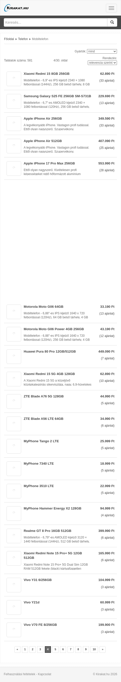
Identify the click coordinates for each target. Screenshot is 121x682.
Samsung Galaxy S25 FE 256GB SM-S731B (57, 96)
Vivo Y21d (32, 602)
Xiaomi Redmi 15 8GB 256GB (47, 74)
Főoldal (9, 39)
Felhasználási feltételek (19, 674)
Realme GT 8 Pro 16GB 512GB (47, 531)
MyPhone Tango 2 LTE (41, 441)
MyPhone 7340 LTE (39, 463)
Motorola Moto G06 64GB (44, 307)
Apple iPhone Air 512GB (43, 141)
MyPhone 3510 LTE (39, 486)
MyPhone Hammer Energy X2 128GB (52, 508)
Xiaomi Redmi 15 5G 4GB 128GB (49, 374)
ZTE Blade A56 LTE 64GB (44, 419)
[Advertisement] (60, 240)
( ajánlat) (106, 80)
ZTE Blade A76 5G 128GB (44, 396)
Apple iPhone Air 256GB (43, 118)
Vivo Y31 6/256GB (38, 580)
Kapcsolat (44, 674)
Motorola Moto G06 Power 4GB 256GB (54, 329)
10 (94, 649)
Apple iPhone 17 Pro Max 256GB (49, 163)
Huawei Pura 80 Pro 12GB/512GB (50, 351)
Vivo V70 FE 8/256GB (40, 625)
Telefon (23, 39)
